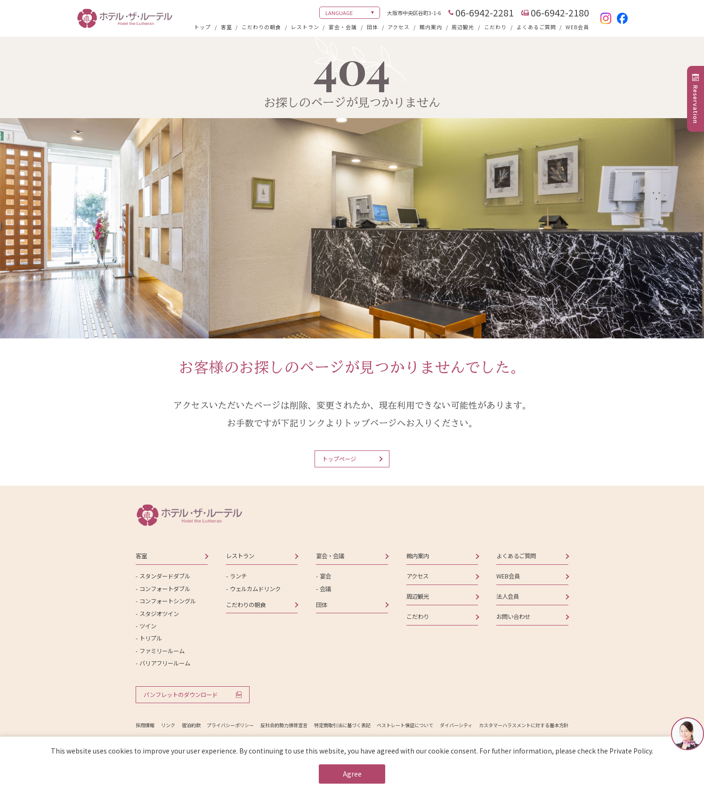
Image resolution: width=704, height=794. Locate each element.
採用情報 (145, 725)
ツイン (147, 626)
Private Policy (630, 750)
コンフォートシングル (167, 601)
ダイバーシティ (456, 725)
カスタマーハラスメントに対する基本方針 (523, 725)
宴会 (325, 576)
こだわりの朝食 (261, 27)
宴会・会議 (343, 27)
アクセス (399, 27)
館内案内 (431, 27)
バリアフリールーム (164, 663)
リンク (168, 725)
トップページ (339, 459)
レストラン (305, 27)
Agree (352, 773)
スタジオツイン (159, 614)
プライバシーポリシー (230, 725)
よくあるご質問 (536, 27)
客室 (226, 27)
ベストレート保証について (405, 725)
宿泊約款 (191, 725)
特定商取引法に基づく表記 (342, 725)
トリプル (150, 638)
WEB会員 (577, 27)
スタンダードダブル (164, 576)
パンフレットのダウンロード (181, 694)
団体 (372, 27)
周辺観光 (463, 27)
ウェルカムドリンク (255, 589)
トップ (202, 27)
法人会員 (507, 596)
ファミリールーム (162, 651)
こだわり (495, 27)
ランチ (238, 576)
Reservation (695, 104)
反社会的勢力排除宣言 (283, 725)
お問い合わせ (513, 616)
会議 (325, 589)
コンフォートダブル (164, 589)
